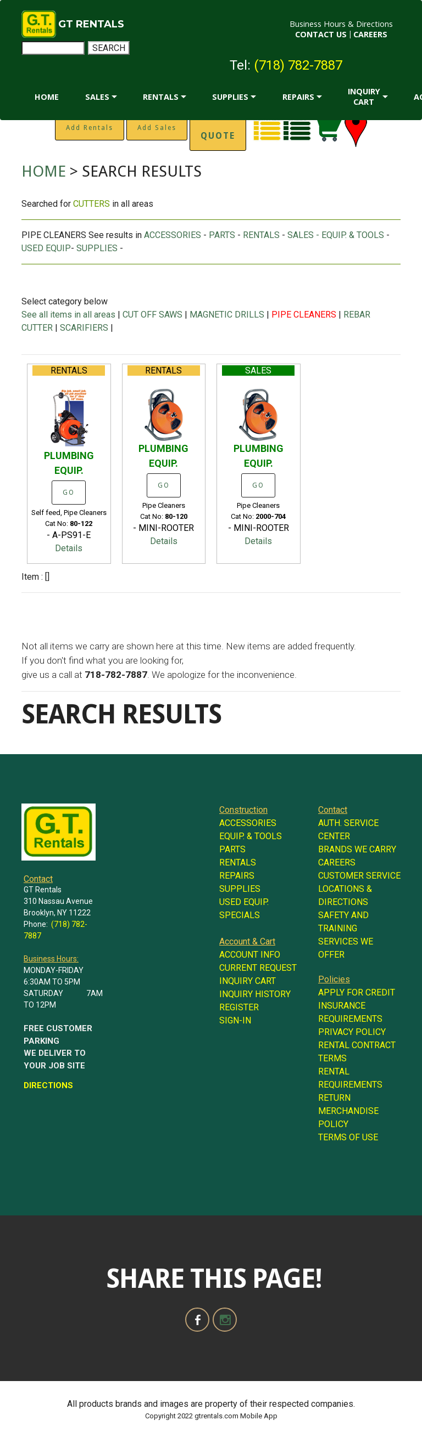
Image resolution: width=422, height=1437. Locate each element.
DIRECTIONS (48, 1085)
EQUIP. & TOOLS (250, 836)
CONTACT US (321, 34)
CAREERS (370, 34)
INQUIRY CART (364, 96)
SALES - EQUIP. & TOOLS (335, 235)
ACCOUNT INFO (249, 954)
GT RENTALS (91, 24)
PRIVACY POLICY (352, 1032)
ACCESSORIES (172, 235)
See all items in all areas (69, 314)
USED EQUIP (46, 248)
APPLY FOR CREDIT (356, 992)
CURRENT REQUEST (258, 968)
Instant (218, 127)
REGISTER (239, 1007)
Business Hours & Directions (341, 24)
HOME (47, 97)
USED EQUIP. (244, 902)
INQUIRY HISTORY (255, 994)
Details (68, 548)
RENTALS (161, 97)
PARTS (222, 235)
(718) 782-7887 (298, 65)
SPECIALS (239, 915)
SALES (97, 97)
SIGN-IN (235, 1020)
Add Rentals (89, 128)
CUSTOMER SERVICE (359, 875)
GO (69, 492)
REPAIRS (298, 97)
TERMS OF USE (348, 1137)
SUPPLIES (230, 97)
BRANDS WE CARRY (357, 849)
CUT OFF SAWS (152, 314)
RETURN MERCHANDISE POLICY (348, 1111)
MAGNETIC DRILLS (227, 314)
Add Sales (156, 128)
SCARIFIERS (84, 328)
